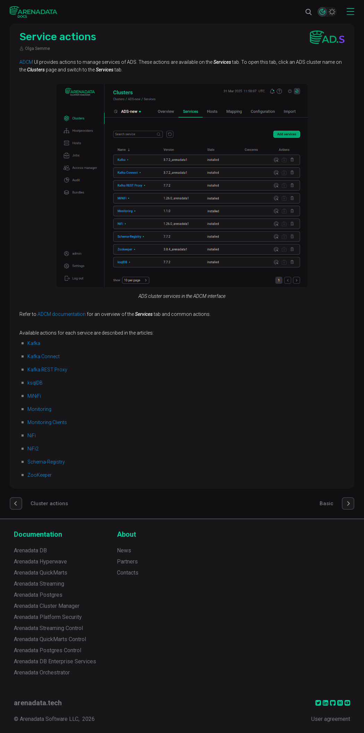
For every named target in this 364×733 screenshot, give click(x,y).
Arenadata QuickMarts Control (50, 639)
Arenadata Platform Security (48, 617)
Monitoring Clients (47, 422)
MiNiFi (34, 396)
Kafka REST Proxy (47, 369)
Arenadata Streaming (39, 583)
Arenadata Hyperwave (40, 561)
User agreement (330, 719)
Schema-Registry (46, 462)
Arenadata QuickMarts (40, 572)
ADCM (26, 62)
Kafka (33, 343)
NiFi (31, 435)
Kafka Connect (43, 356)
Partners (127, 561)
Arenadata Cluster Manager (46, 606)
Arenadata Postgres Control (47, 650)
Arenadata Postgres (38, 595)
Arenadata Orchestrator (42, 672)
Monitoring (39, 409)
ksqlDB (35, 383)
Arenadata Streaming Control (48, 628)
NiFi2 (33, 448)
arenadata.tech (38, 703)
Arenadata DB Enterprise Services (55, 661)
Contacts (127, 572)
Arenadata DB (30, 550)
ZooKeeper (39, 475)
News (124, 550)
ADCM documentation (61, 314)
